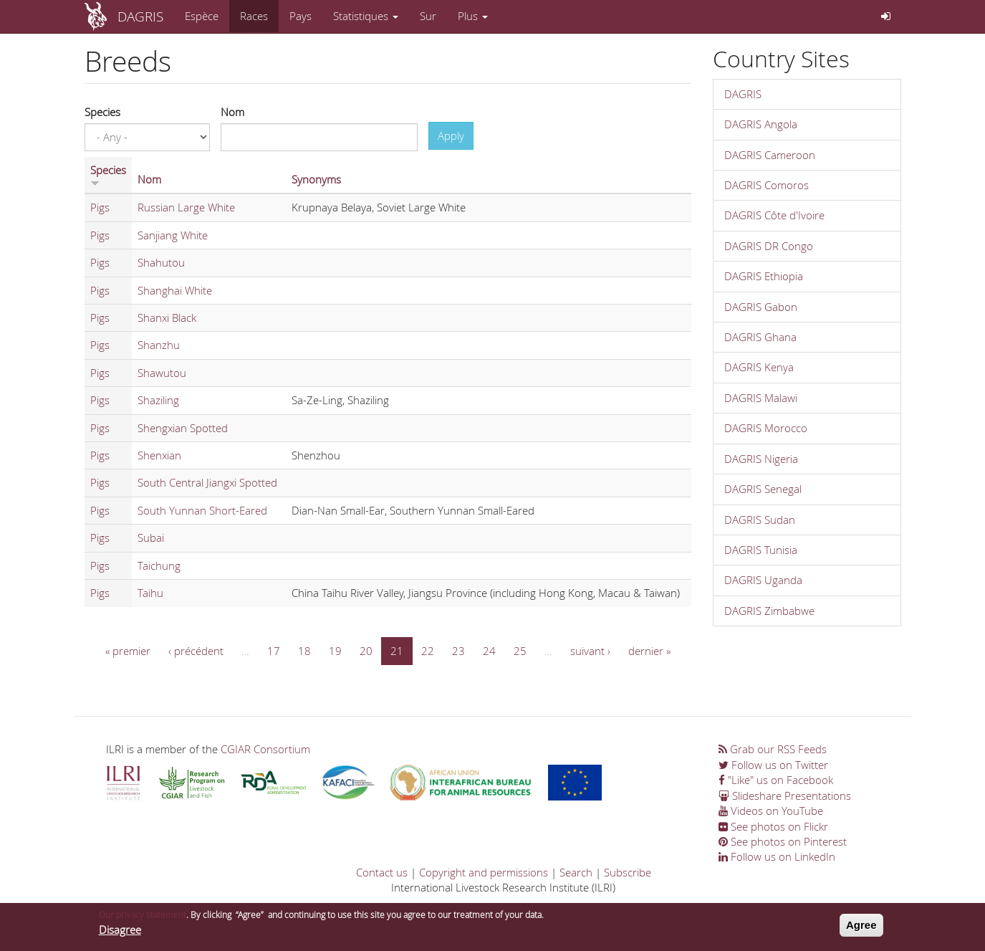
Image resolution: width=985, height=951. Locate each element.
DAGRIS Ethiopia (763, 276)
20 (366, 651)
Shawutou (162, 372)
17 (273, 651)
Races (254, 16)
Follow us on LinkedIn (777, 856)
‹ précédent (196, 651)
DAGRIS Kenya (759, 367)
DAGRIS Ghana (760, 337)
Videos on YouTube (771, 810)
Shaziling (158, 400)
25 (520, 651)
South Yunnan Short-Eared (202, 510)
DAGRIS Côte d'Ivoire (774, 215)
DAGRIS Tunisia (760, 550)
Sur (428, 16)
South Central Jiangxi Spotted (207, 482)
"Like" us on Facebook (776, 780)
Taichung (159, 565)
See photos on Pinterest (783, 841)
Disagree (120, 931)
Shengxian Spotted (183, 428)
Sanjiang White (173, 235)
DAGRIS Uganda (763, 580)
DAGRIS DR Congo (768, 246)
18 (304, 651)
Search (575, 872)
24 (489, 651)
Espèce (201, 16)
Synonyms (316, 179)
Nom (232, 112)
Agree (861, 927)
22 (427, 651)
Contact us (382, 872)
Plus (473, 16)
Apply (451, 135)
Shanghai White (175, 290)
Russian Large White (186, 207)
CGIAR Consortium (265, 749)
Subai (151, 537)
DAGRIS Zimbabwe (769, 610)
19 (335, 651)
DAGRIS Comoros (766, 185)
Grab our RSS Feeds (773, 749)
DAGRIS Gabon (760, 307)
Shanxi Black (167, 317)
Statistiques (365, 16)
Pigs (100, 207)
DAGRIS (140, 16)
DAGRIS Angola (760, 124)
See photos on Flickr (773, 826)
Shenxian (159, 455)
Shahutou (161, 262)
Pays (300, 16)
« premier (127, 651)
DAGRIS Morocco (765, 428)
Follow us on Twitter (773, 765)
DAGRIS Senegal (763, 489)
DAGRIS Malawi (760, 398)
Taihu (150, 593)
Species (102, 112)
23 (458, 651)
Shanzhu (159, 345)
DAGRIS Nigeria (761, 458)
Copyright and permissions (483, 872)
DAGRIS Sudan (759, 519)
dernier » (649, 651)
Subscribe (627, 872)
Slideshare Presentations (785, 795)
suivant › (590, 651)
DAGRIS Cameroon (769, 155)
